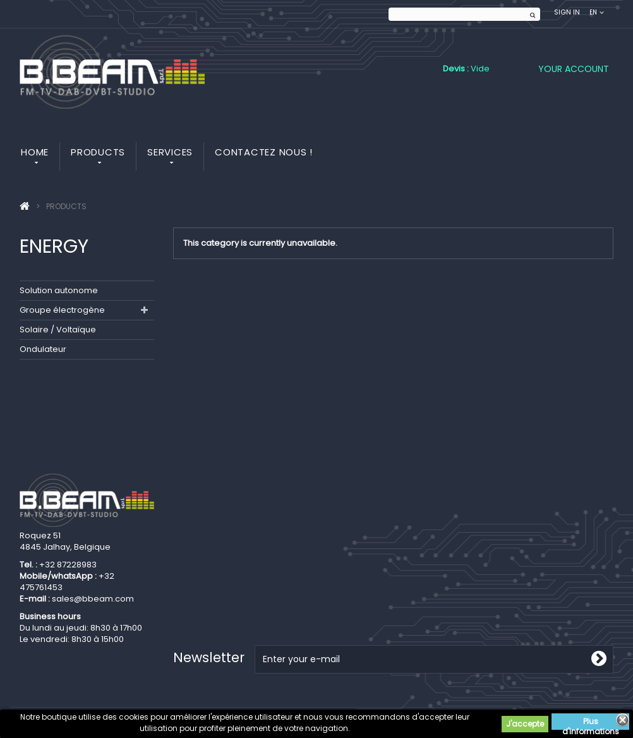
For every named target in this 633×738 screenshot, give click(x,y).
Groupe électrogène (62, 310)
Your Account (573, 69)
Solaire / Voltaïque (58, 330)
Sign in (567, 12)
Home (35, 152)
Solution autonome (59, 290)
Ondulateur (43, 349)
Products (98, 152)
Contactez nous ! (264, 152)
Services (170, 152)
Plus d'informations (590, 723)
